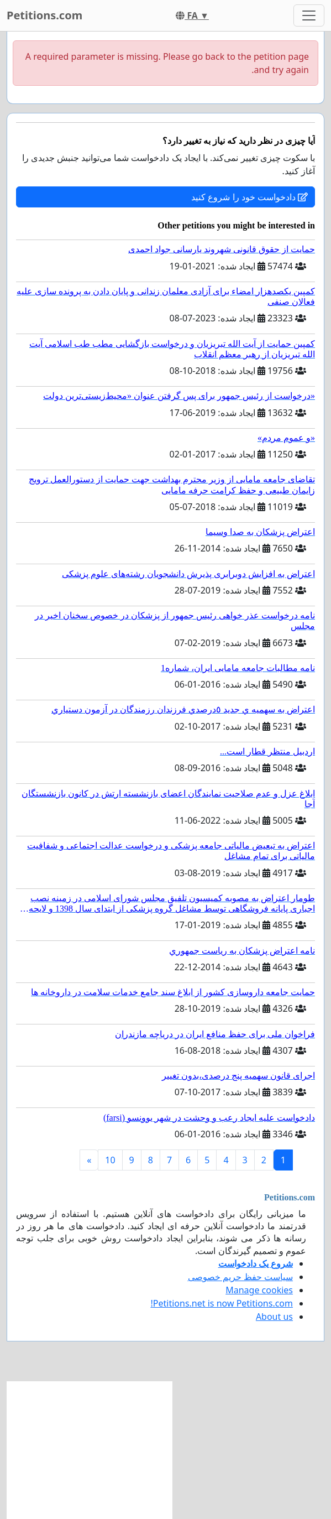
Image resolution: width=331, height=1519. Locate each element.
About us (274, 1316)
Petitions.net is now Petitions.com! (222, 1303)
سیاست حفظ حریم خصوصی (240, 1277)
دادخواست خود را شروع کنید (249, 197)
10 (110, 1160)
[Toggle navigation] (308, 15)
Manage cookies (259, 1290)
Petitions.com (44, 15)
